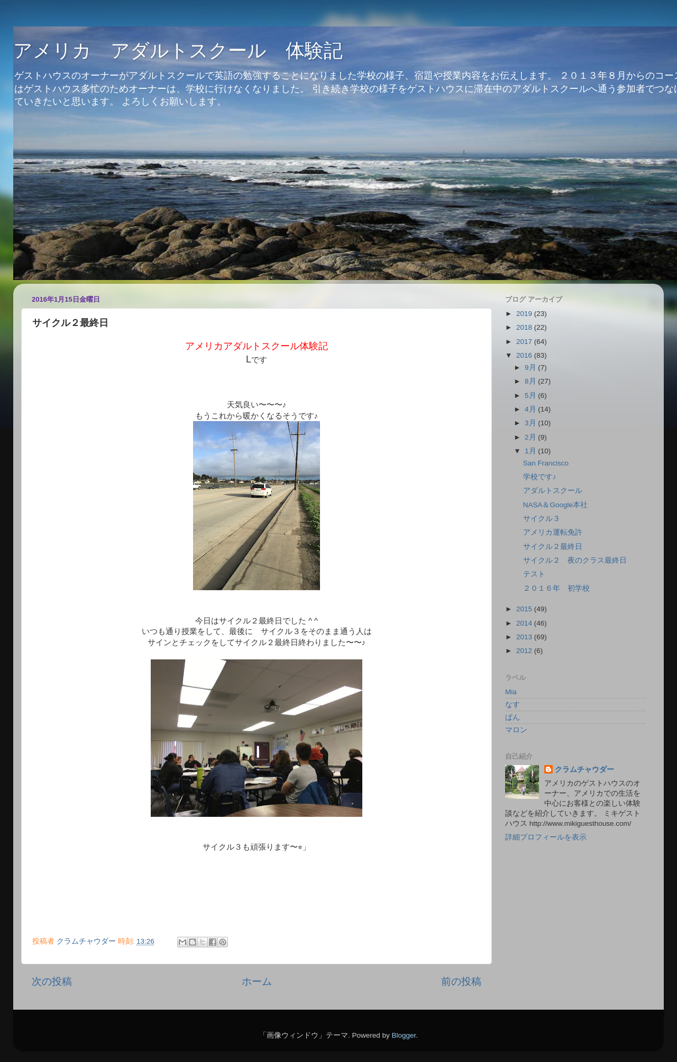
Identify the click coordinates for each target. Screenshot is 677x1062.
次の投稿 (52, 981)
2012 (525, 651)
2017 (525, 342)
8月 (531, 381)
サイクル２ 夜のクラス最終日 (575, 560)
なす (512, 705)
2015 (525, 609)
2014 (525, 623)
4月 (531, 409)
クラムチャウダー (584, 770)
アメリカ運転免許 (552, 532)
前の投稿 (461, 981)
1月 (531, 451)
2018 (525, 327)
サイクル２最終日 (552, 547)
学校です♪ (539, 477)
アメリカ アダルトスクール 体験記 (178, 50)
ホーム (257, 981)
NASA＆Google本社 (555, 505)
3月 (531, 423)
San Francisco (546, 463)
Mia (511, 692)
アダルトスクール (552, 491)
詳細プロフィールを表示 (546, 837)
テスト (534, 574)
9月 (531, 367)
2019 (525, 314)
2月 (531, 437)
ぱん (512, 717)
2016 (525, 355)
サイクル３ (541, 519)
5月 (531, 395)
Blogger (403, 1035)
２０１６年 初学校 (556, 588)
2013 (525, 637)
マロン (516, 730)
